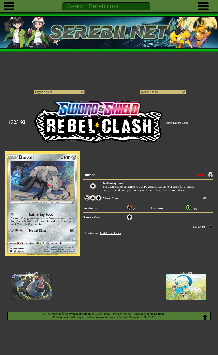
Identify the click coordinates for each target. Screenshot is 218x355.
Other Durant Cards (177, 122)
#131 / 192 (32, 272)
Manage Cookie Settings (149, 313)
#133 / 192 (186, 272)
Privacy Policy (122, 313)
